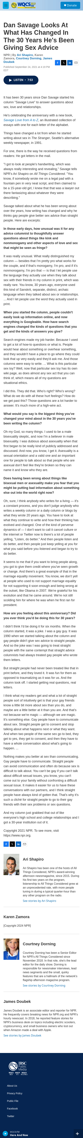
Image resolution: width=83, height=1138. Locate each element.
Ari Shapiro (25, 55)
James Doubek (17, 1001)
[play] (5, 1133)
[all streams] (78, 1133)
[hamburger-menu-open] (6, 5)
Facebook (12, 1108)
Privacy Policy (14, 1093)
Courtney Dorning (28, 58)
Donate (72, 5)
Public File (12, 1101)
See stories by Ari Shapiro (39, 901)
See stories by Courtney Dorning (44, 985)
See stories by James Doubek (22, 1035)
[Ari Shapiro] (11, 864)
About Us (12, 1086)
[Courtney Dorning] (11, 949)
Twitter (10, 1116)
